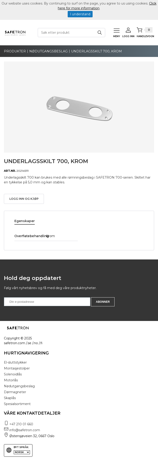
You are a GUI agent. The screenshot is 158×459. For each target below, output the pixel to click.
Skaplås (10, 398)
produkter (15, 51)
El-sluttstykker (15, 362)
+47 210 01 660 (21, 424)
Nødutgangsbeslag (48, 51)
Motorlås (11, 380)
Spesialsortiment (17, 404)
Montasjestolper (17, 368)
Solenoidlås (13, 374)
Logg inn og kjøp (24, 198)
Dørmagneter (15, 392)
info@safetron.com (24, 430)
